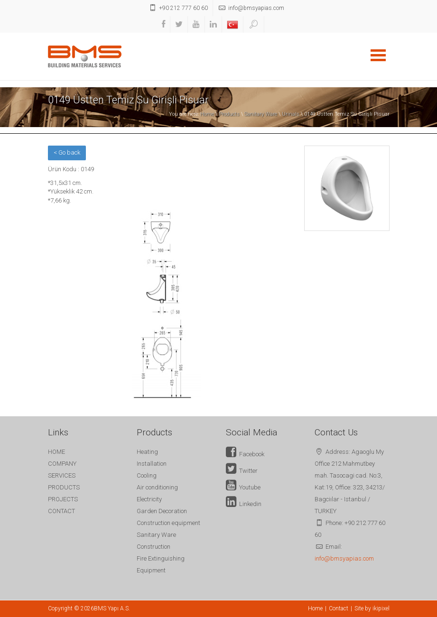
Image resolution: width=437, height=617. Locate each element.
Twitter (242, 470)
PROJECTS (63, 499)
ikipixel (381, 608)
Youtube (243, 487)
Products (229, 114)
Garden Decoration (162, 511)
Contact (338, 608)
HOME (56, 451)
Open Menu (378, 55)
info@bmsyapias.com (344, 558)
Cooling (147, 475)
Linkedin (243, 503)
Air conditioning (157, 487)
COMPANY (62, 463)
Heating (147, 451)
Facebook (245, 454)
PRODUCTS (64, 487)
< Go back (67, 152)
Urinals (290, 114)
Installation (152, 463)
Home (207, 114)
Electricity (149, 499)
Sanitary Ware (260, 114)
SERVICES (61, 475)
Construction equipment (168, 522)
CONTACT (61, 511)
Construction (153, 546)
